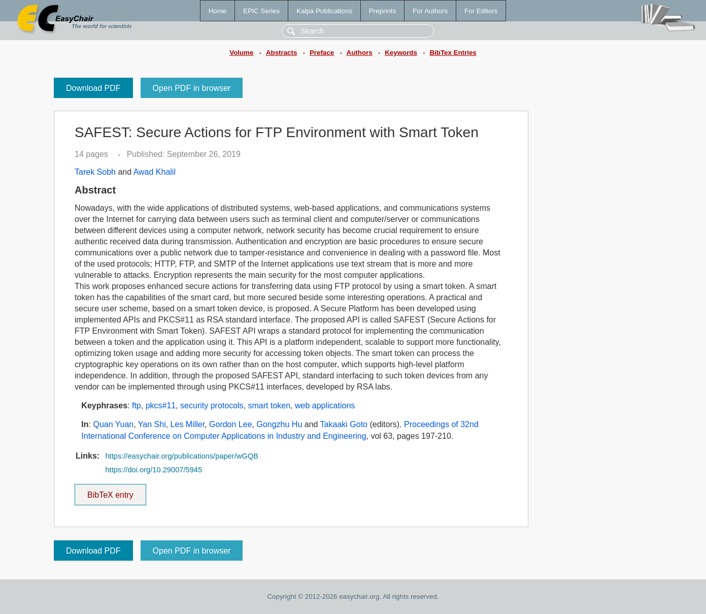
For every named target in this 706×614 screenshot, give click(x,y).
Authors (360, 52)
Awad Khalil (154, 172)
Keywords (401, 52)
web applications (325, 405)
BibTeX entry (110, 491)
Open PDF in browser (192, 88)
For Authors (430, 11)
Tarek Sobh (95, 172)
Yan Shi (152, 424)
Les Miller (188, 424)
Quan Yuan (113, 424)
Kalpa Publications (324, 11)
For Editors (480, 11)
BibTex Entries (452, 52)
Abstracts (281, 52)
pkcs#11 (161, 405)
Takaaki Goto (343, 424)
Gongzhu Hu (279, 424)
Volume (241, 52)
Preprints (382, 11)
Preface (322, 52)
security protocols (212, 405)
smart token (269, 405)
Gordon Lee (230, 424)
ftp (136, 405)
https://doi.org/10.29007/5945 (153, 470)
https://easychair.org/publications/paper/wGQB (181, 456)
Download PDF (93, 88)
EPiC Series (261, 11)
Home (218, 11)
